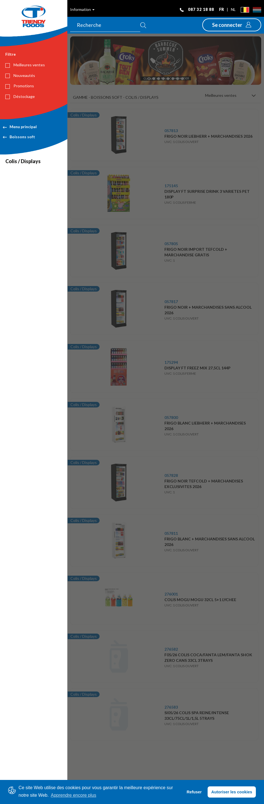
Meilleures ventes (25, 64)
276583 (171, 707)
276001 (171, 594)
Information (82, 9)
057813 (171, 130)
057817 (171, 301)
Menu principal (20, 126)
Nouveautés (20, 75)
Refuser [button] (194, 792)
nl (233, 9)
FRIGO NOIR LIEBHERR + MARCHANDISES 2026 (208, 136)
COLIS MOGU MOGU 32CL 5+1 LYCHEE (200, 599)
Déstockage (20, 96)
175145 (171, 185)
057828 (171, 475)
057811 (171, 533)
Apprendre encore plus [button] (73, 795)
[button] (231, 24)
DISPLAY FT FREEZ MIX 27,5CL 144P (197, 367)
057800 (171, 417)
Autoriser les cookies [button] (231, 792)
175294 (171, 362)
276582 (171, 649)
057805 (171, 243)
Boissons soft (19, 136)
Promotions (19, 85)
